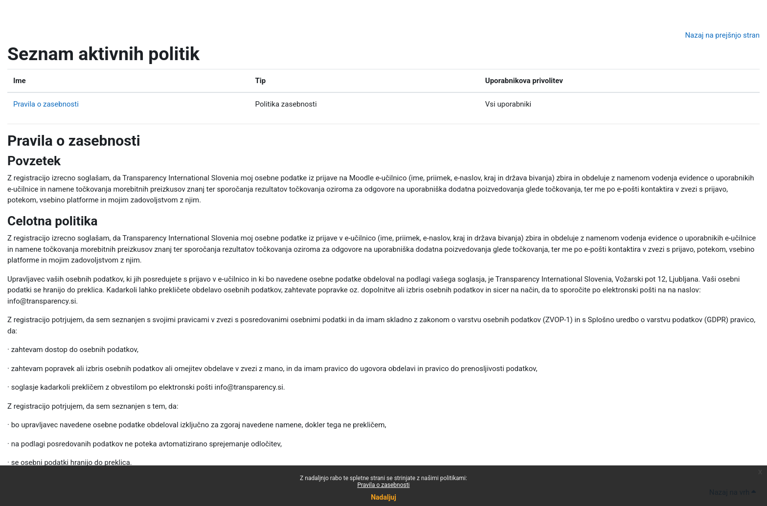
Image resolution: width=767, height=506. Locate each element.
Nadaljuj (383, 497)
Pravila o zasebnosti (383, 485)
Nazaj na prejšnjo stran (722, 35)
